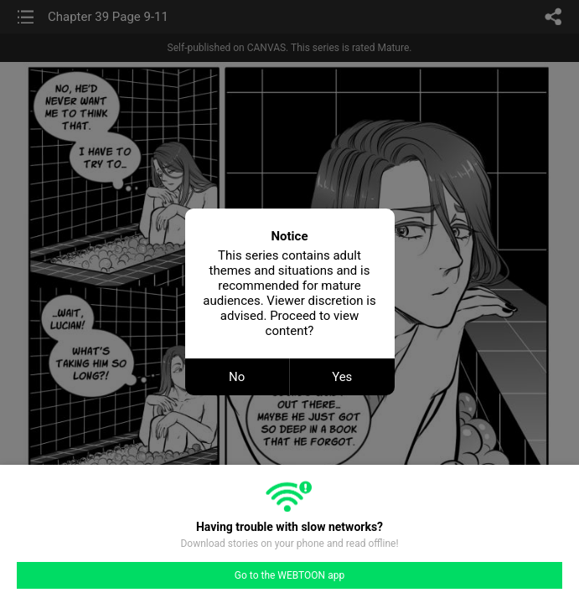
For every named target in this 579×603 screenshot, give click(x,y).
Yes (342, 376)
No (237, 376)
